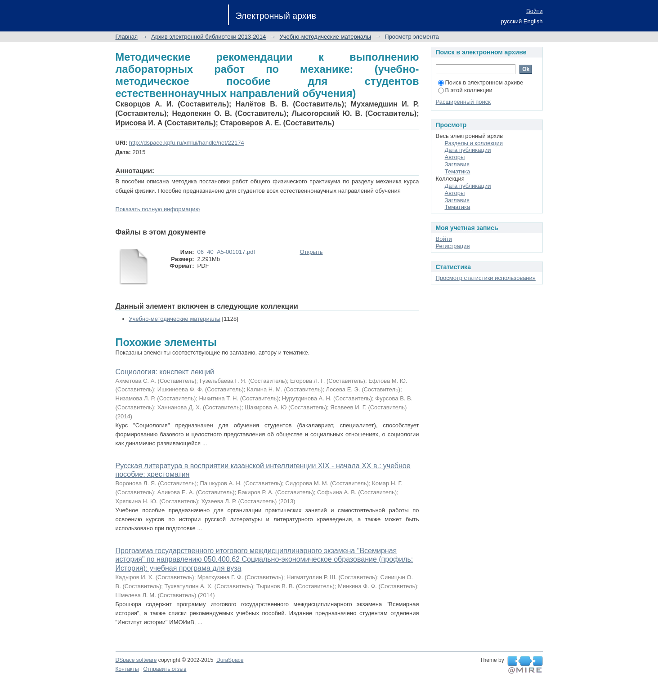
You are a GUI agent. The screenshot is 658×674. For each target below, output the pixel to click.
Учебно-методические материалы (326, 36)
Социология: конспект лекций (165, 372)
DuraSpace (229, 660)
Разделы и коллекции (474, 143)
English (533, 21)
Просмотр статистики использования (486, 278)
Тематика (457, 171)
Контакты (127, 669)
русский (511, 21)
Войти (534, 11)
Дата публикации (468, 149)
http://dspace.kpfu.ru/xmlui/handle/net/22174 (186, 142)
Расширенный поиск (463, 101)
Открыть (311, 251)
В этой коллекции (465, 90)
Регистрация (453, 246)
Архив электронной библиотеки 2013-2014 (208, 36)
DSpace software (136, 660)
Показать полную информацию (158, 209)
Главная (127, 36)
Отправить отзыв (165, 669)
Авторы (455, 157)
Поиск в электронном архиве (481, 82)
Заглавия (457, 164)
